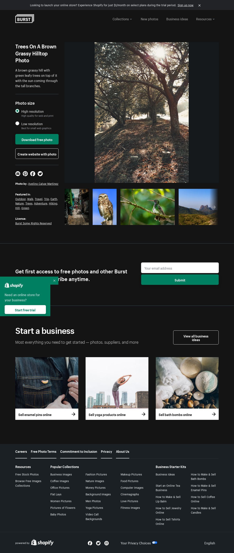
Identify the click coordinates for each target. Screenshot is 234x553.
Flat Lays (55, 494)
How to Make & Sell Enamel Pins (203, 487)
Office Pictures (59, 487)
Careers (21, 451)
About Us (122, 451)
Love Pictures (129, 501)
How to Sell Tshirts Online (168, 521)
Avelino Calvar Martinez (43, 183)
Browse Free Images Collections (28, 483)
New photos (149, 18)
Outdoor (20, 198)
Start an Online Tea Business (168, 487)
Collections (122, 18)
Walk (30, 198)
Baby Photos (58, 514)
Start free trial (25, 309)
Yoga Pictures (94, 507)
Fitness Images (130, 507)
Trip (46, 198)
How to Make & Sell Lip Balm (168, 498)
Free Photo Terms (43, 451)
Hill (17, 207)
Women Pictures (60, 501)
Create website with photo (37, 153)
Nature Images (95, 480)
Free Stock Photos (27, 474)
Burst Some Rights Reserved (33, 223)
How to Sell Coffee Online (203, 498)
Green (25, 207)
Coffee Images (59, 480)
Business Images (61, 474)
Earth (54, 198)
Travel (38, 198)
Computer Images (132, 487)
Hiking (53, 203)
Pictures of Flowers (62, 507)
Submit (180, 279)
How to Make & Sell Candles (203, 510)
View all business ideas (195, 337)
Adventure (40, 203)
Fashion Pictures (96, 474)
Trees (28, 203)
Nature (19, 203)
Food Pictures (129, 480)
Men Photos (93, 501)
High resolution (32, 111)
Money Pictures (96, 487)
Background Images (98, 494)
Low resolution (32, 123)
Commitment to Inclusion (78, 451)
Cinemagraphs (130, 494)
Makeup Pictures (131, 474)
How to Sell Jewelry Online (168, 510)
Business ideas (177, 18)
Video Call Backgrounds (94, 516)
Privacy (106, 451)
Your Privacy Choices (139, 542)
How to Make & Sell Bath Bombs (203, 476)
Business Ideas (165, 474)
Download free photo (37, 139)
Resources (205, 18)
